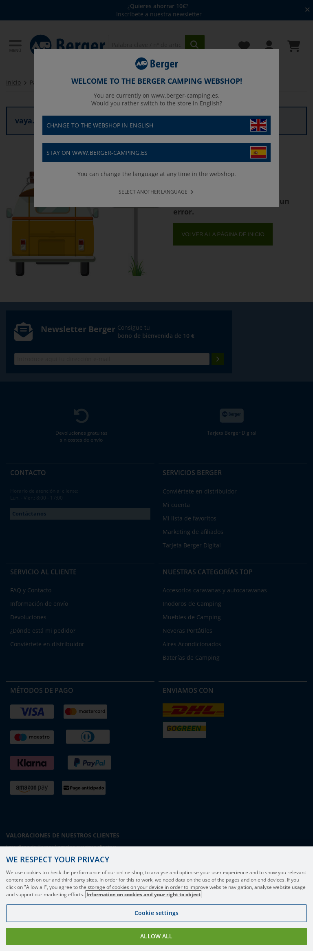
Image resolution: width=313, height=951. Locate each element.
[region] (156, 898)
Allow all (156, 936)
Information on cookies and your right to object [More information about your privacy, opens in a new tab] (143, 894)
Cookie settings (156, 913)
